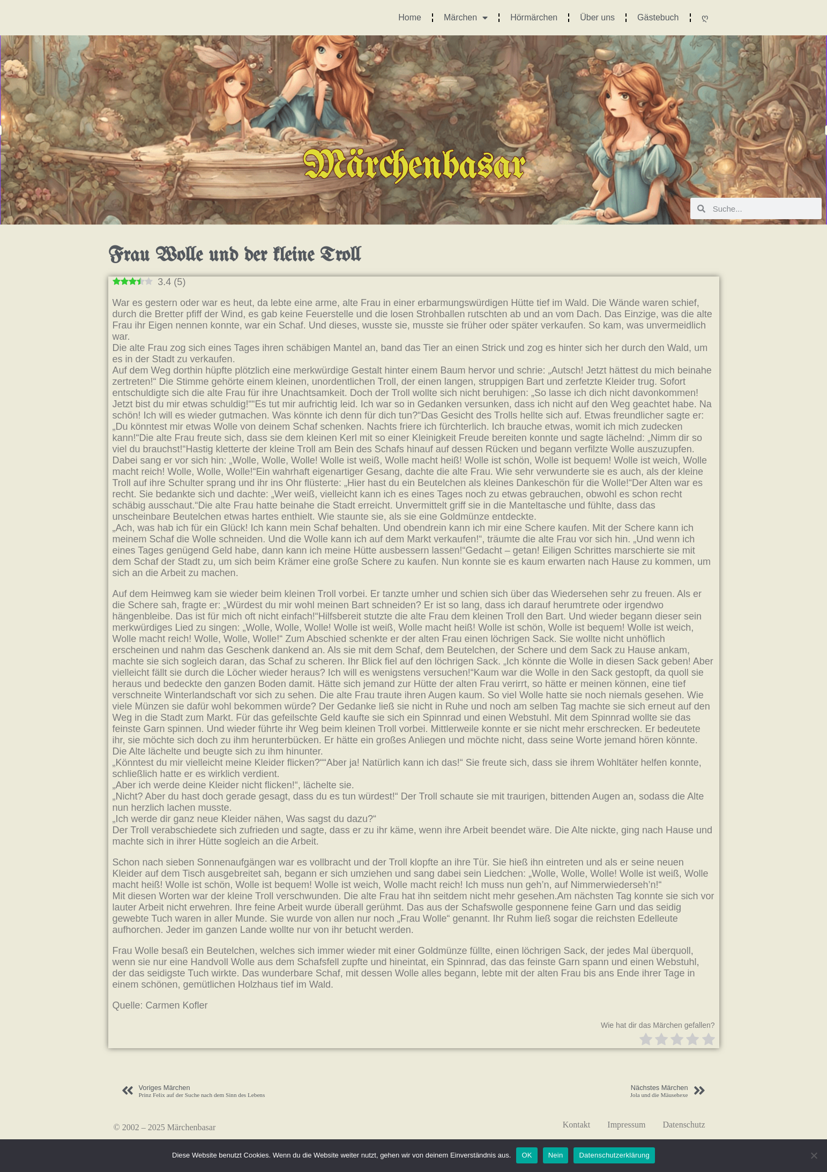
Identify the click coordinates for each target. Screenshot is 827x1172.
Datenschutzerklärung (614, 1155)
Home (409, 17)
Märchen (466, 17)
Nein (555, 1155)
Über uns (597, 17)
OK (526, 1155)
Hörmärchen (533, 17)
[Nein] (813, 1155)
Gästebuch (658, 17)
